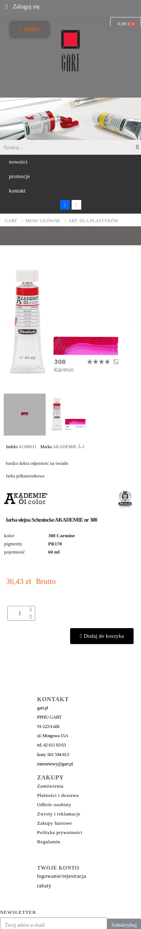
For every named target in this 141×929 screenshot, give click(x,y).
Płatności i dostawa (58, 795)
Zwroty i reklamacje (59, 814)
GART (11, 221)
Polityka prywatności (59, 832)
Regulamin (48, 841)
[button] (18, 162)
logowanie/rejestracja (61, 876)
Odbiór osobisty (54, 804)
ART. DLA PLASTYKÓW (93, 221)
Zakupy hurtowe (54, 823)
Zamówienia (50, 786)
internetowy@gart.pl (55, 763)
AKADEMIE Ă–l (68, 446)
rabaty (44, 886)
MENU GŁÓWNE (42, 221)
